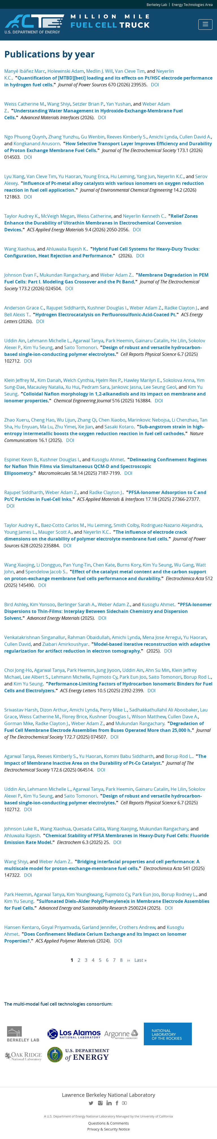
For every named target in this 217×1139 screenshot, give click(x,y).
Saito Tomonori (80, 347)
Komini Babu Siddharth (128, 756)
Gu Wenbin (93, 137)
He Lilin (178, 340)
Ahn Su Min (158, 670)
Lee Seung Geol (160, 387)
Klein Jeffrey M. (19, 380)
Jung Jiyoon (108, 670)
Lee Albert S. (36, 677)
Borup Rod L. (197, 677)
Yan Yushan (118, 104)
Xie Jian (85, 427)
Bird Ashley (16, 604)
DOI (155, 85)
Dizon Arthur (53, 710)
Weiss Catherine (94, 216)
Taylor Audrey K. (21, 216)
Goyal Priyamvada (60, 927)
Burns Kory (128, 565)
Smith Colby (126, 525)
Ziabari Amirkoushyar (65, 644)
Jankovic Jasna (126, 387)
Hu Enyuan (26, 427)
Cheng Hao (43, 420)
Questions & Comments (108, 1123)
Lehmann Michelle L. (49, 340)
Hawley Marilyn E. (142, 380)
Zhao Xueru (16, 420)
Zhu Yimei (65, 427)
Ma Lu (46, 427)
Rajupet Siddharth (65, 308)
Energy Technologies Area (192, 4)
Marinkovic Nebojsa (149, 420)
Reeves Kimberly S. (127, 137)
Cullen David (17, 644)
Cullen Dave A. (183, 716)
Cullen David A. (195, 137)
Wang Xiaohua (19, 249)
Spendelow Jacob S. (45, 572)
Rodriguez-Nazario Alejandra (171, 525)
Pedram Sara (95, 387)
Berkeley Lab (157, 4)
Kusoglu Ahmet (108, 459)
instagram (100, 1104)
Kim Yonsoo (42, 604)
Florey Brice (74, 716)
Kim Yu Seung (38, 347)
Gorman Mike (18, 723)
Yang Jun (146, 176)
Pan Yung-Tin (77, 565)
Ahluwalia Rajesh (22, 835)
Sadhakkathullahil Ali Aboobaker (163, 710)
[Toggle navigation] (205, 24)
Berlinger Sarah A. (76, 604)
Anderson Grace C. (24, 308)
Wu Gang (184, 565)
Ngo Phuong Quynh (25, 137)
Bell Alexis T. (17, 314)
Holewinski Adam (65, 71)
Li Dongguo (48, 565)
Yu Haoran (69, 176)
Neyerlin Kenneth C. (144, 216)
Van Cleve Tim (130, 71)
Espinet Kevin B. (21, 459)
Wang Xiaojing (19, 565)
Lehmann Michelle (70, 677)
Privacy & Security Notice (108, 1129)
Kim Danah (49, 380)
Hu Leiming (122, 176)
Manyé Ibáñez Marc (24, 71)
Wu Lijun (66, 420)
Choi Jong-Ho (18, 670)
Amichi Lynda (163, 137)
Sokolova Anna (178, 380)
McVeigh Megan (58, 216)
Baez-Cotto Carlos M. (63, 525)
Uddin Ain (14, 340)
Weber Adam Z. (116, 275)
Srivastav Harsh (21, 710)
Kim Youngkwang (85, 894)
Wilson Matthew (149, 716)
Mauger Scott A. (55, 532)
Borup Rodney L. (178, 894)
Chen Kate (104, 565)
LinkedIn (108, 1104)
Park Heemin (119, 340)
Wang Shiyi (58, 104)
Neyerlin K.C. (170, 176)
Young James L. (20, 532)
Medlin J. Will (99, 71)
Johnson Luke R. (21, 829)
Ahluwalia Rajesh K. (66, 249)
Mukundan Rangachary (64, 275)
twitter (91, 1104)
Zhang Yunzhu (63, 137)
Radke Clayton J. (181, 308)
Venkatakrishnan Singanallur (34, 637)
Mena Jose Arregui (161, 637)
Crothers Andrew (137, 927)
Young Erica (95, 176)
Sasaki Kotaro (119, 427)
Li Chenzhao (185, 420)
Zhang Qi (86, 420)
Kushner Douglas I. (107, 308)
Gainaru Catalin (151, 340)
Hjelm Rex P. (108, 380)
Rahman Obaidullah (89, 637)
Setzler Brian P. (88, 104)
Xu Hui (72, 387)
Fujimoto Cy (104, 677)
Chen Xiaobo (112, 420)
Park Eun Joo (133, 677)
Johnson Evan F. (20, 275)
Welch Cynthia (78, 380)
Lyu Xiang (14, 176)
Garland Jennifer (99, 927)
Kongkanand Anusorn (37, 143)
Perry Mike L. (113, 710)
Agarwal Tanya (88, 340)
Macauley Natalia (45, 387)
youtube (125, 1104)
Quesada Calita (89, 829)
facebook (117, 1104)
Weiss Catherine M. (24, 104)
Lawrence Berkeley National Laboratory (108, 1094)
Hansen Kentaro (21, 927)
